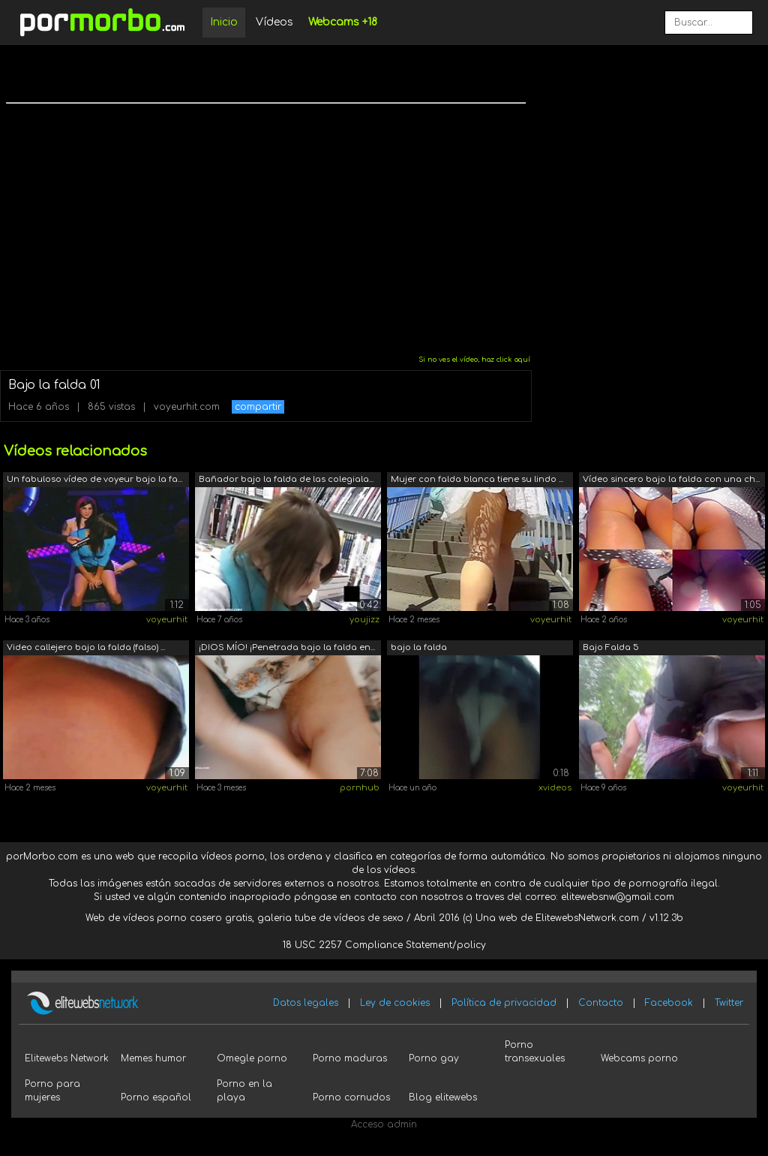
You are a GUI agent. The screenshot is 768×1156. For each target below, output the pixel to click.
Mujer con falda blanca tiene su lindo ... (477, 479)
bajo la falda (419, 647)
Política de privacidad (504, 1003)
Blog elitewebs (443, 1097)
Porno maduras (350, 1058)
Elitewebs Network (67, 1058)
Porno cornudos (351, 1097)
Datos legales (305, 1003)
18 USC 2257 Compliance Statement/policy (384, 945)
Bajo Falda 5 (611, 647)
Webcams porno (639, 1058)
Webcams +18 (342, 22)
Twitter (729, 1003)
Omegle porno (252, 1058)
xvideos (555, 788)
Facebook (669, 1003)
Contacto (600, 1003)
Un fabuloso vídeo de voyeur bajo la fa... (94, 479)
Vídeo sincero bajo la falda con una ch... (671, 479)
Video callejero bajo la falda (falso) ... (86, 647)
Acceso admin (384, 1124)
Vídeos (274, 22)
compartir (258, 407)
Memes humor (153, 1058)
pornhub (360, 788)
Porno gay (434, 1058)
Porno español (156, 1097)
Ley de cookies (395, 1003)
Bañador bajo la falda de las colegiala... (286, 479)
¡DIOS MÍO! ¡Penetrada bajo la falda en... (287, 647)
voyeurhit (167, 620)
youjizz (365, 620)
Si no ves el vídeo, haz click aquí (474, 359)
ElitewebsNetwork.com (587, 918)
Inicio (224, 22)
